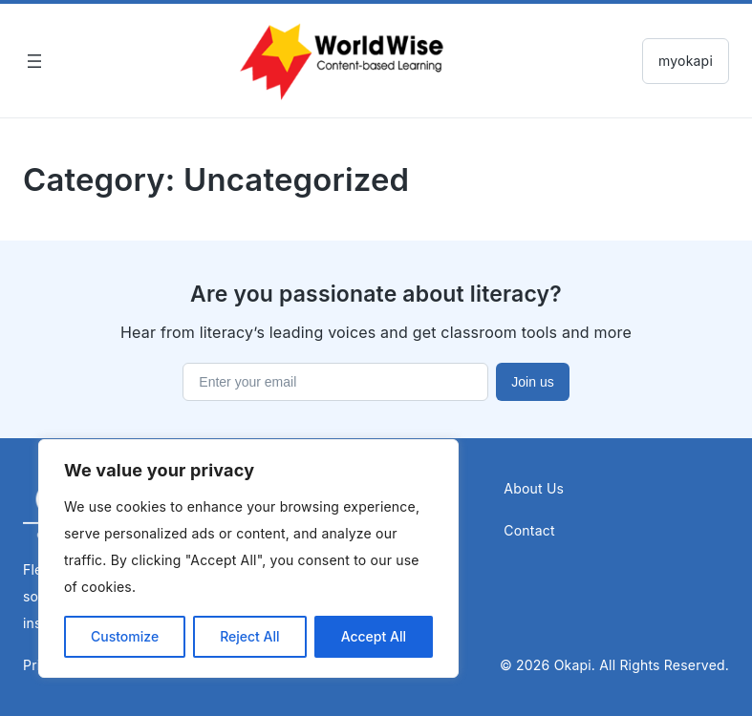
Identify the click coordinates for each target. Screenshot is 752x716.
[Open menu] (34, 61)
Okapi (572, 665)
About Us (534, 488)
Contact (529, 530)
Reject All (249, 636)
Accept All (373, 636)
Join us (532, 382)
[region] (248, 558)
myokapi (685, 61)
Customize (125, 636)
